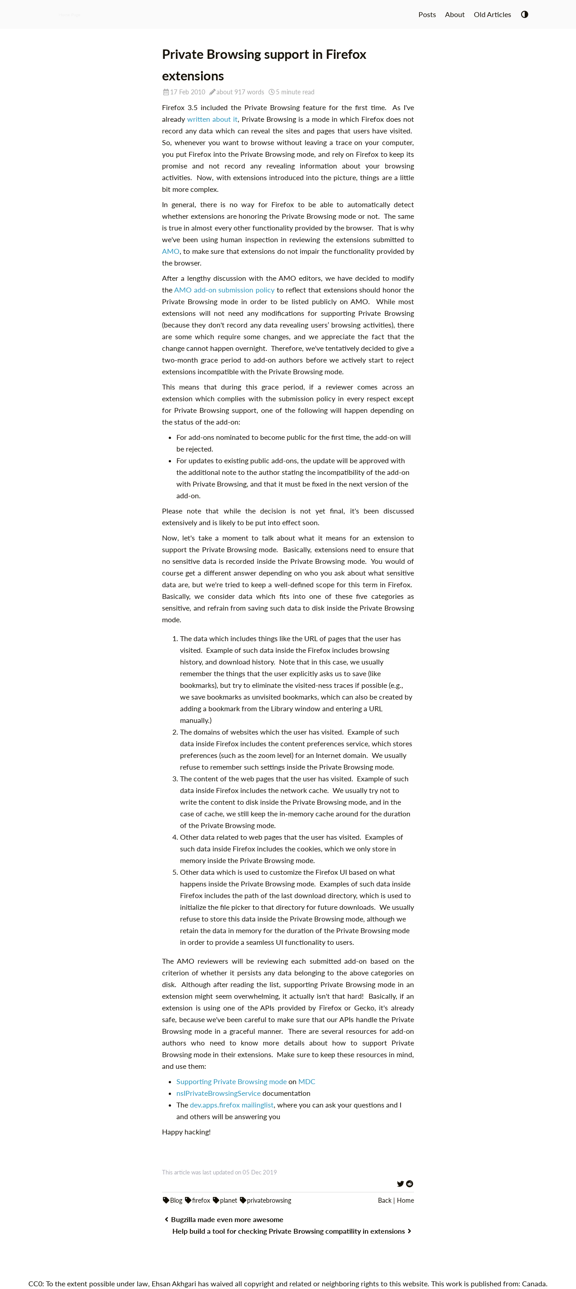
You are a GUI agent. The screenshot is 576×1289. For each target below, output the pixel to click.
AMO (171, 251)
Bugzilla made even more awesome (223, 1219)
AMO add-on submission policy (224, 289)
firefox (197, 1200)
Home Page (69, 14)
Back (385, 1200)
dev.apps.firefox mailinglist (232, 1104)
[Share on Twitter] (400, 1183)
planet (224, 1200)
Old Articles (492, 14)
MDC (306, 1081)
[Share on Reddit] (409, 1183)
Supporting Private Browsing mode (231, 1081)
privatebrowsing (265, 1200)
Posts (427, 14)
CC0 (35, 1283)
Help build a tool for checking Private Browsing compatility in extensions (293, 1231)
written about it (212, 119)
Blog (172, 1200)
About (455, 14)
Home (405, 1200)
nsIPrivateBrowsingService (218, 1093)
